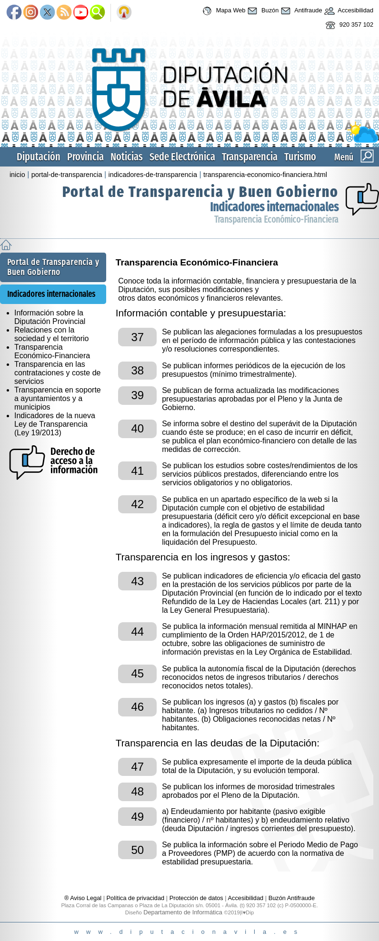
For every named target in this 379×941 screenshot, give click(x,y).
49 (137, 816)
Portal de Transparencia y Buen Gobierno (200, 192)
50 (137, 849)
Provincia (85, 156)
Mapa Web (222, 11)
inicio (17, 174)
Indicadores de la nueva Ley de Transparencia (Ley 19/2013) (54, 424)
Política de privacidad (136, 898)
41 (137, 470)
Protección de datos (196, 898)
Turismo (300, 156)
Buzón (262, 11)
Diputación (38, 156)
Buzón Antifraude (292, 898)
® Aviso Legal (83, 898)
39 (137, 395)
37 (137, 337)
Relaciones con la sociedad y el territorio (51, 334)
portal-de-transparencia (66, 174)
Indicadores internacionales (274, 207)
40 (137, 428)
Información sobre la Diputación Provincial (49, 317)
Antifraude (300, 11)
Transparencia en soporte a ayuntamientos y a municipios (57, 398)
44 (137, 631)
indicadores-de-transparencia (153, 174)
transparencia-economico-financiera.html (265, 174)
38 (137, 370)
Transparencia (250, 156)
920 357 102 (348, 25)
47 (137, 766)
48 (137, 791)
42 (137, 504)
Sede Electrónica (182, 156)
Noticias (126, 156)
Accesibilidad (348, 11)
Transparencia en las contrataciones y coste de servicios (57, 372)
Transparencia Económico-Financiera (276, 219)
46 (137, 706)
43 (137, 581)
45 (137, 673)
